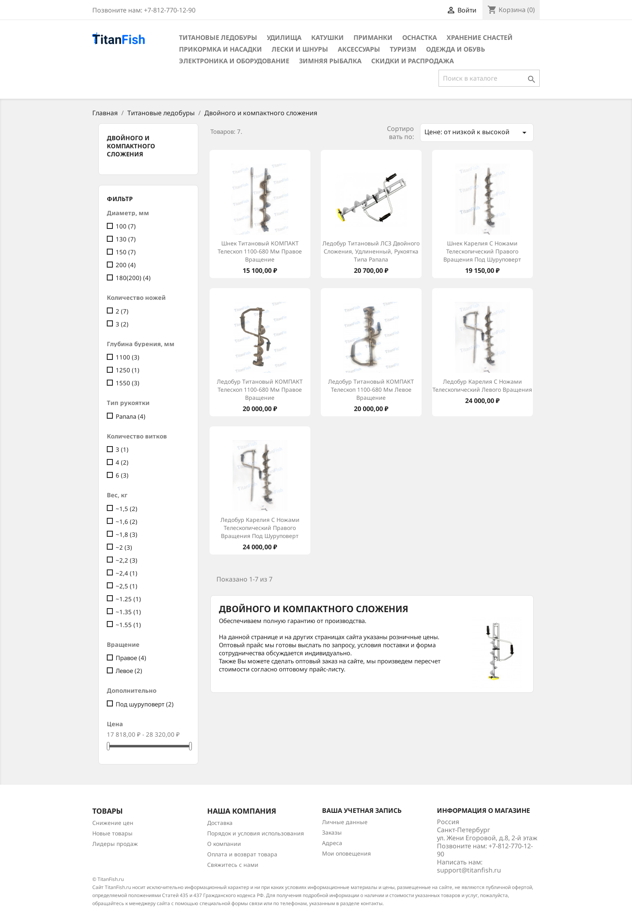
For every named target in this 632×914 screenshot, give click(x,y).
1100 (127, 357)
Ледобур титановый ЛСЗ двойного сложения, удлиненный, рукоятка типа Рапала (371, 251)
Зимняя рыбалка (330, 60)
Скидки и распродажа (412, 60)
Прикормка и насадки (220, 49)
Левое (129, 671)
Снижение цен (112, 823)
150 (126, 252)
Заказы (332, 832)
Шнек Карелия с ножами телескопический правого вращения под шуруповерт (482, 251)
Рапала (131, 416)
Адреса (332, 843)
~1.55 (128, 625)
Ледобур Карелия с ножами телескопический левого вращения (482, 385)
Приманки (373, 37)
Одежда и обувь (455, 49)
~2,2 (126, 560)
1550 (127, 383)
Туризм (403, 49)
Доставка (220, 823)
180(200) (133, 278)
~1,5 (126, 509)
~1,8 (126, 534)
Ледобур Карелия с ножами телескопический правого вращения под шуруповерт (259, 528)
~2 (124, 547)
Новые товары (112, 833)
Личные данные (345, 822)
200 (126, 265)
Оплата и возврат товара (242, 854)
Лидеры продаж (115, 844)
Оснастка (419, 37)
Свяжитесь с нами (232, 864)
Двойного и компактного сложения (131, 146)
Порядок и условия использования (255, 833)
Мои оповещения (346, 853)
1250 (127, 370)
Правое (131, 658)
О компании (224, 844)
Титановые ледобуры (218, 37)
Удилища (284, 37)
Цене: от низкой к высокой (476, 132)
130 (126, 239)
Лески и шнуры (300, 49)
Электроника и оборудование (234, 60)
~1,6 (126, 521)
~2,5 (126, 586)
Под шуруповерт (145, 704)
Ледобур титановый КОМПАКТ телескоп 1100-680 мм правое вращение (260, 389)
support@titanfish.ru (469, 870)
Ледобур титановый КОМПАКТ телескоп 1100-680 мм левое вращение (371, 389)
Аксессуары (359, 49)
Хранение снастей (480, 37)
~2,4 (126, 573)
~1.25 (128, 599)
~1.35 (128, 612)
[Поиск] (489, 78)
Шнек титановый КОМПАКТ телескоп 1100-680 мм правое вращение (260, 251)
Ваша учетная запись (361, 810)
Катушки (327, 37)
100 (126, 226)
